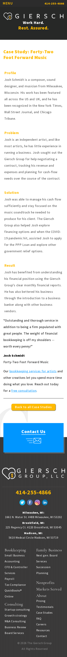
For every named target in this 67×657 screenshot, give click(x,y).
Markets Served (49, 589)
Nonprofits (45, 582)
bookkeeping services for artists (33, 371)
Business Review (15, 627)
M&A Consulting (15, 621)
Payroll (9, 579)
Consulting (14, 604)
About (41, 595)
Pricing (41, 601)
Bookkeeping (15, 550)
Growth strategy (16, 615)
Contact (41, 636)
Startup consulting (17, 609)
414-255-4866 (54, 3)
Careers (41, 624)
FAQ (38, 618)
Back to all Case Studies (33, 407)
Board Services (14, 633)
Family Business (49, 550)
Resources (43, 630)
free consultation (23, 391)
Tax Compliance (15, 584)
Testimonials (45, 607)
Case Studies (44, 612)
